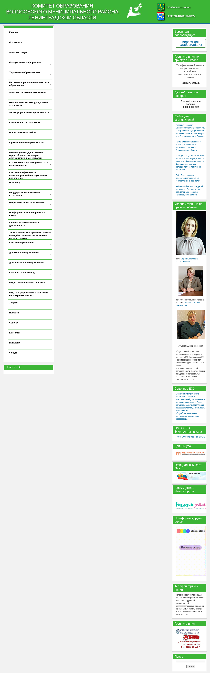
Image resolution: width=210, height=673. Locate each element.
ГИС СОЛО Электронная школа (190, 437)
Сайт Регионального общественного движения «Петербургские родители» (188, 178)
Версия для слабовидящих (190, 43)
